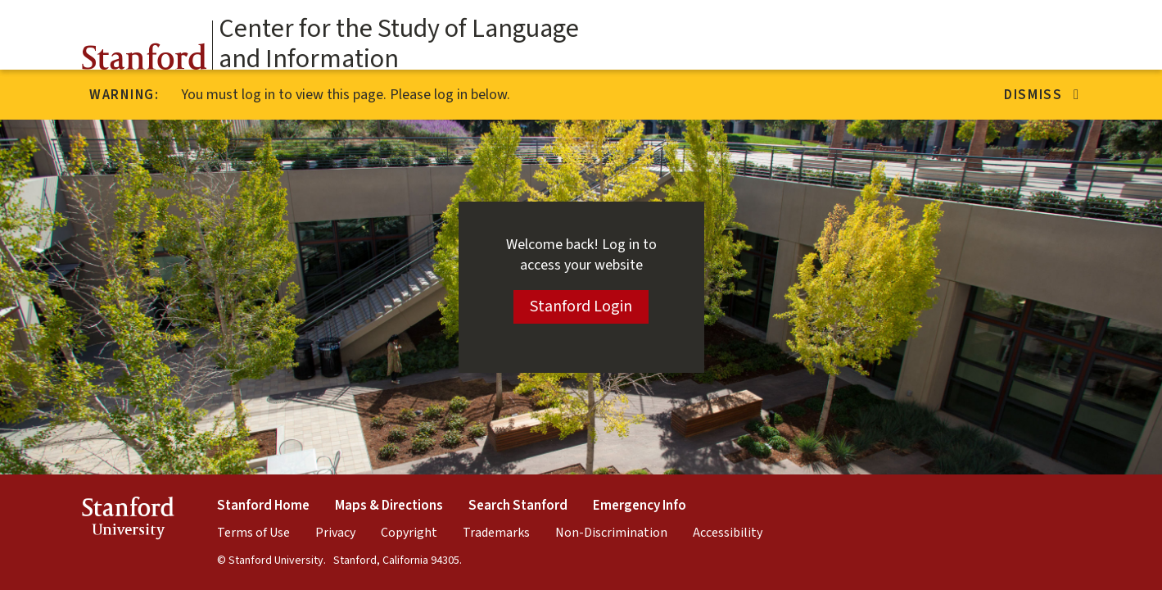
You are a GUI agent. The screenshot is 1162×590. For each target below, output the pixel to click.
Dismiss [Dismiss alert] (1042, 95)
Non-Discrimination (611, 533)
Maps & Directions (389, 505)
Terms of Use (253, 533)
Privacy (335, 533)
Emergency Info (639, 505)
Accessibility (727, 533)
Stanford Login (581, 306)
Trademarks (496, 533)
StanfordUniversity (128, 521)
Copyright (409, 533)
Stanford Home (263, 505)
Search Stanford (517, 505)
